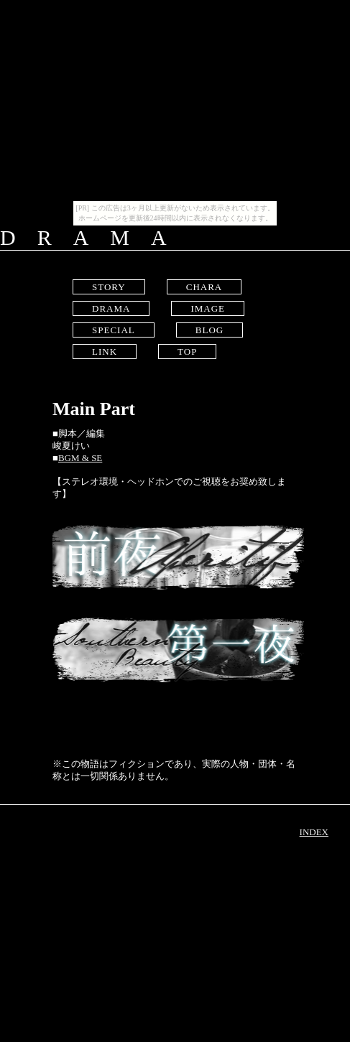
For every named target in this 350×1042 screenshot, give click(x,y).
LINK (104, 351)
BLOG (209, 330)
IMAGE (207, 308)
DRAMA (111, 308)
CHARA (204, 287)
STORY (109, 287)
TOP (187, 351)
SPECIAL (113, 330)
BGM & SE (80, 457)
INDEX (314, 832)
